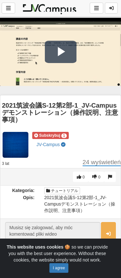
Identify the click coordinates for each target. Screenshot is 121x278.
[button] (50, 135)
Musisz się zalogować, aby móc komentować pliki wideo (52, 234)
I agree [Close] (59, 268)
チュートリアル (62, 190)
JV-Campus (51, 144)
